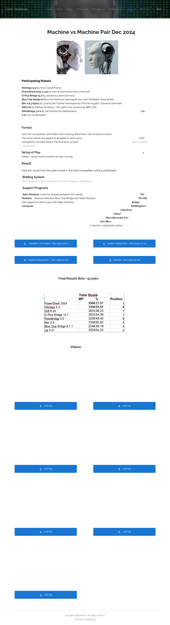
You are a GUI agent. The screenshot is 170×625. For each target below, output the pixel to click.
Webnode (90, 619)
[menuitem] (44, 9)
